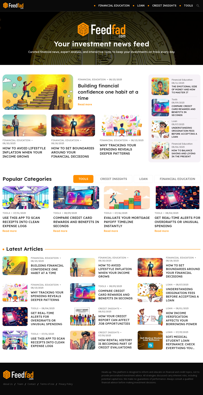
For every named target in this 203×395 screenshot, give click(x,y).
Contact (32, 383)
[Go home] (13, 6)
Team (20, 383)
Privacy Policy (66, 383)
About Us (8, 383)
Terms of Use (47, 383)
